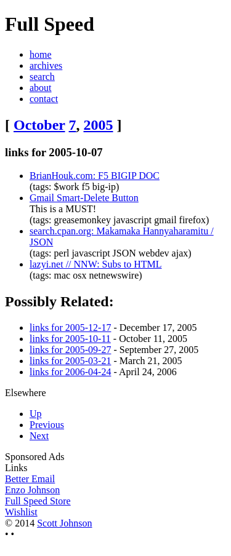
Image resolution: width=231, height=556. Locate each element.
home (41, 54)
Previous (47, 424)
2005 (98, 125)
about (41, 87)
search (42, 76)
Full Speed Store (38, 501)
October (39, 125)
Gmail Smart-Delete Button (84, 198)
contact (44, 98)
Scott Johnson (64, 523)
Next (39, 436)
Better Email (30, 479)
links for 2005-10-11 (70, 338)
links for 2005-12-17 (70, 327)
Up (36, 413)
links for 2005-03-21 (70, 360)
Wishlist (21, 512)
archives (46, 65)
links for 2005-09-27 (70, 349)
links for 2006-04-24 (70, 372)
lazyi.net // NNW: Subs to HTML (96, 264)
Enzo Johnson (32, 490)
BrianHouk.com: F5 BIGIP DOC (95, 175)
